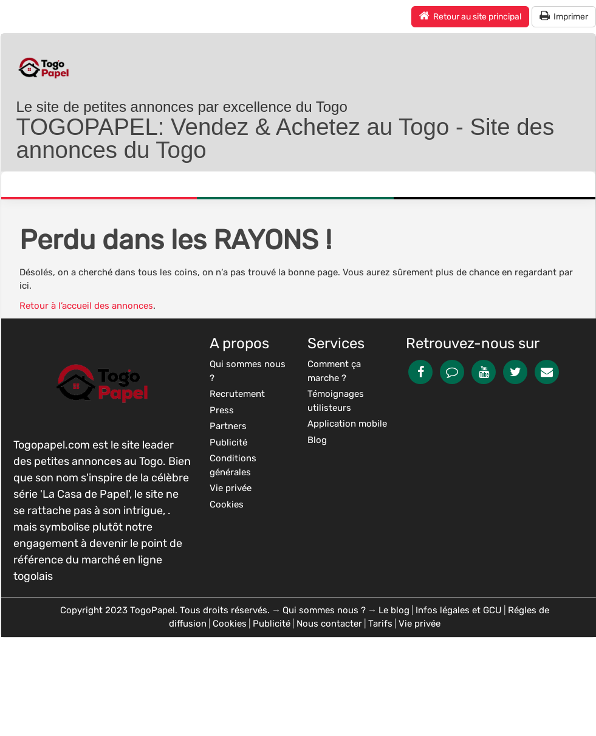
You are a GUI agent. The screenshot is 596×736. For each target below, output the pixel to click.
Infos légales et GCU (459, 610)
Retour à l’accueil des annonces (86, 305)
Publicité (271, 623)
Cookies (230, 623)
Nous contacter (329, 623)
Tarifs (380, 623)
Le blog (393, 610)
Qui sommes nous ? (324, 610)
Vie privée (419, 623)
